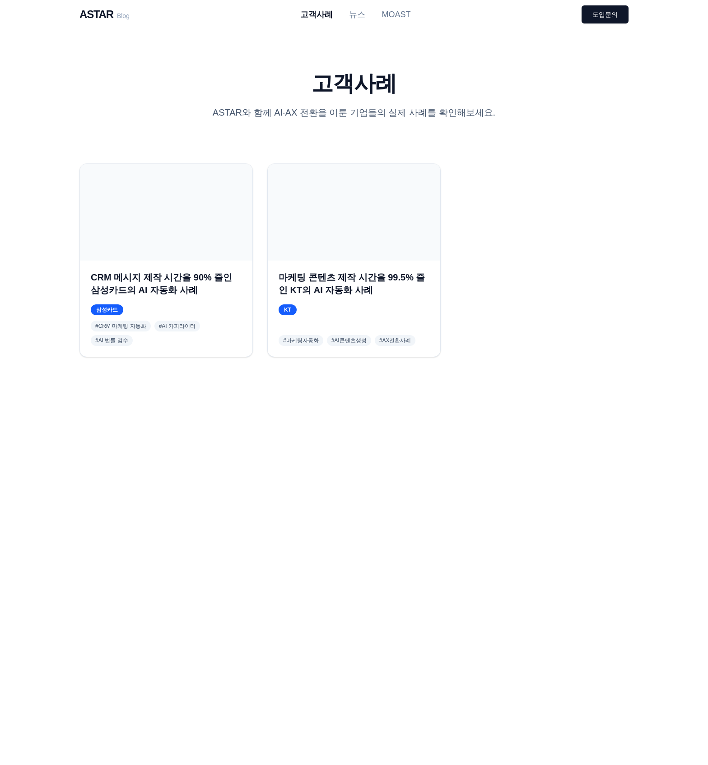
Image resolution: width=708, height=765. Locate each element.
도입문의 (605, 14)
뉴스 (357, 14)
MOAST (396, 14)
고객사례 (316, 14)
